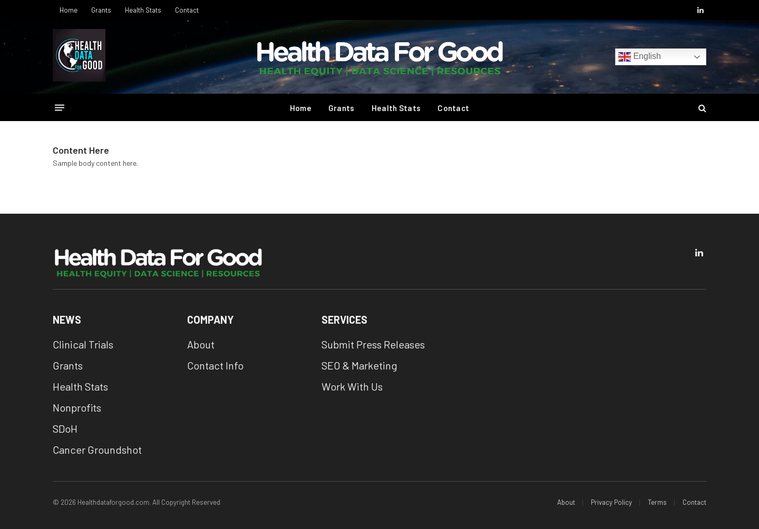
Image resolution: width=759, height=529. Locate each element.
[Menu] (59, 107)
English (639, 57)
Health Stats (143, 10)
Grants (101, 10)
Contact (187, 10)
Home (68, 10)
